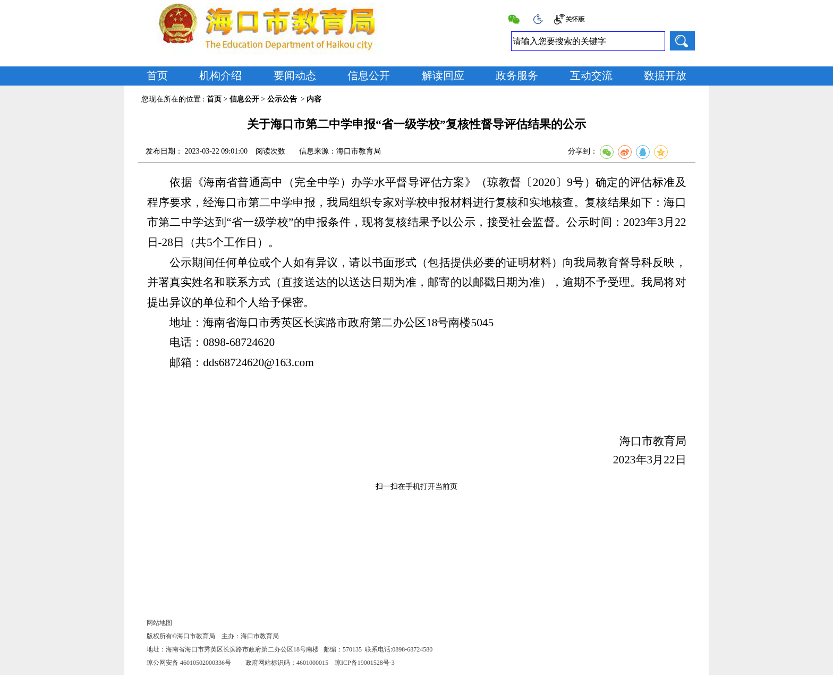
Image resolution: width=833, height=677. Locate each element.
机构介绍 (220, 75)
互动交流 (591, 75)
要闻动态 (295, 75)
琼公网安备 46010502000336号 (189, 662)
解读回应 (443, 75)
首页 (157, 75)
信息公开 (368, 75)
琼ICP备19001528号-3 (365, 662)
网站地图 (159, 623)
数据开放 (665, 75)
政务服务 (517, 75)
